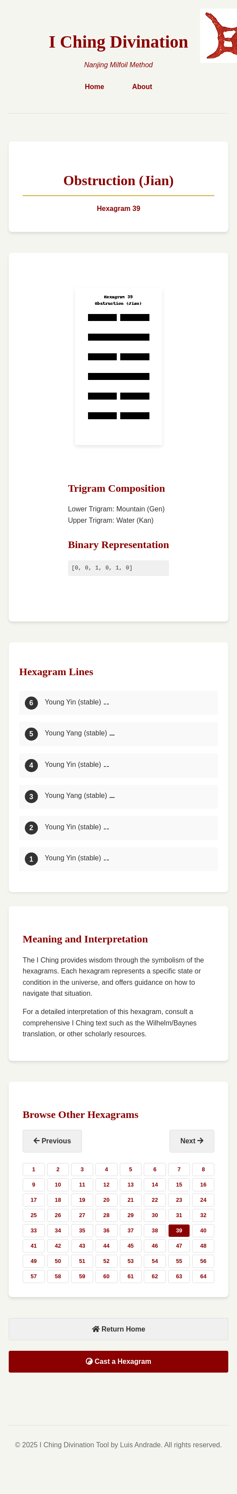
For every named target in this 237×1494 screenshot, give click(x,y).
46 (155, 1245)
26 (58, 1215)
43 (82, 1245)
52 (106, 1261)
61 (131, 1276)
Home (94, 86)
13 (131, 1184)
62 (155, 1276)
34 (58, 1230)
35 (82, 1230)
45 (131, 1245)
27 (82, 1215)
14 (155, 1184)
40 (203, 1230)
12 (106, 1184)
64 (203, 1276)
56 (203, 1261)
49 (33, 1261)
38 (155, 1230)
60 (106, 1276)
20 (106, 1200)
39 (179, 1230)
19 (82, 1200)
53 (131, 1261)
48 (203, 1245)
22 (155, 1200)
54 (155, 1261)
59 (82, 1276)
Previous (52, 1141)
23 (179, 1200)
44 (106, 1245)
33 (33, 1230)
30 (155, 1215)
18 (58, 1200)
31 (179, 1215)
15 (179, 1184)
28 (106, 1215)
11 (82, 1184)
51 (82, 1261)
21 (131, 1200)
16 (203, 1184)
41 (33, 1245)
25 (33, 1215)
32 (203, 1215)
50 (58, 1261)
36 (106, 1230)
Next (191, 1141)
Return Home (119, 1329)
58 (58, 1276)
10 (58, 1184)
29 (131, 1215)
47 (179, 1245)
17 (33, 1200)
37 (131, 1230)
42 (58, 1245)
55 (179, 1261)
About (142, 86)
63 (179, 1276)
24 (203, 1200)
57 (33, 1276)
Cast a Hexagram (118, 1361)
